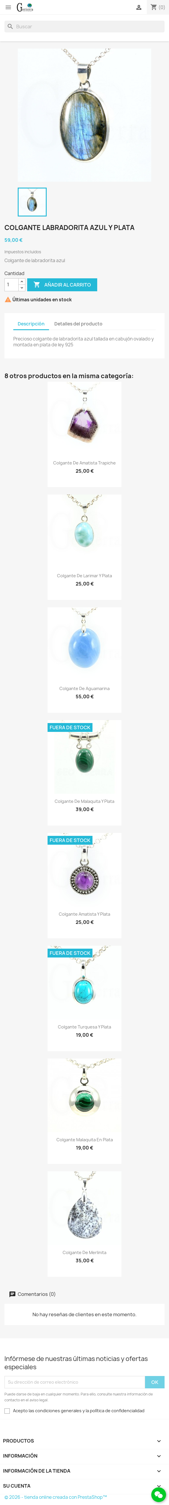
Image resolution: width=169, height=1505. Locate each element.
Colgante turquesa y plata (84, 1027)
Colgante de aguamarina (84, 688)
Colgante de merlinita (84, 1252)
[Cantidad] (11, 284)
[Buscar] (84, 26)
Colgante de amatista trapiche (84, 463)
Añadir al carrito (62, 285)
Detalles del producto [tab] (78, 324)
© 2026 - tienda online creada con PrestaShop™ (55, 1497)
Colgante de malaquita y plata (84, 801)
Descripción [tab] (31, 324)
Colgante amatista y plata (84, 914)
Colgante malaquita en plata (84, 1139)
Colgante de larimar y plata (84, 575)
